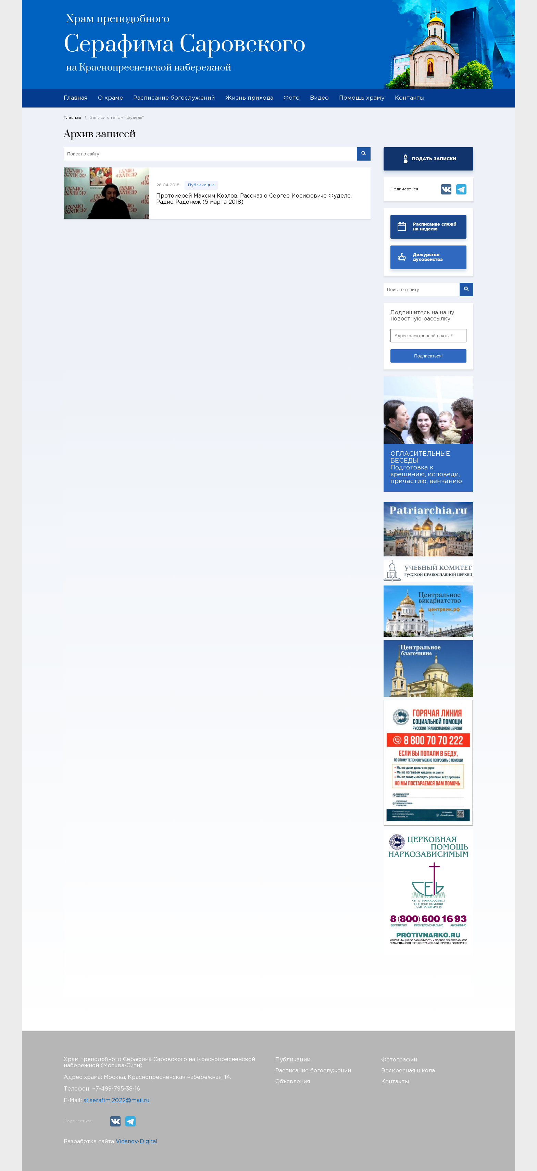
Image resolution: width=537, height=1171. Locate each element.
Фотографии (399, 1059)
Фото (292, 98)
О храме (110, 98)
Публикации (201, 185)
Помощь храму (362, 98)
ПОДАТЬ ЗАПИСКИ (434, 158)
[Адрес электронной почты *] (428, 335)
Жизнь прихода (249, 98)
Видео (319, 98)
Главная (76, 98)
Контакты (410, 98)
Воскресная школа (408, 1070)
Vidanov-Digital (137, 1141)
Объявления (292, 1081)
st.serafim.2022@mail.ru (116, 1100)
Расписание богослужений (174, 98)
